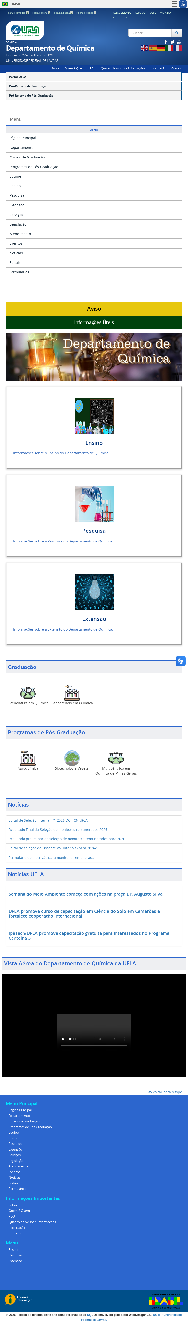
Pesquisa (17, 195)
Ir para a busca (63, 12)
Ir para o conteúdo (17, 12)
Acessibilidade (122, 12)
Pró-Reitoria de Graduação (28, 86)
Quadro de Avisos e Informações (123, 68)
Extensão (17, 205)
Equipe (15, 176)
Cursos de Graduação (27, 157)
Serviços (16, 214)
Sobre (55, 68)
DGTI (157, 1315)
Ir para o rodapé (86, 12)
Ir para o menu (41, 12)
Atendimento (20, 233)
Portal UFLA (17, 77)
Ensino (15, 185)
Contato (176, 68)
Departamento (21, 147)
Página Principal (23, 138)
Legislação (18, 224)
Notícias (16, 253)
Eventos (16, 243)
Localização (158, 68)
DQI (89, 1315)
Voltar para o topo (165, 1092)
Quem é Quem (74, 68)
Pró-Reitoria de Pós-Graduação (31, 95)
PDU (93, 68)
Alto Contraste (145, 12)
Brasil (10, 4)
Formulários (19, 272)
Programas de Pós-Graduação (34, 166)
